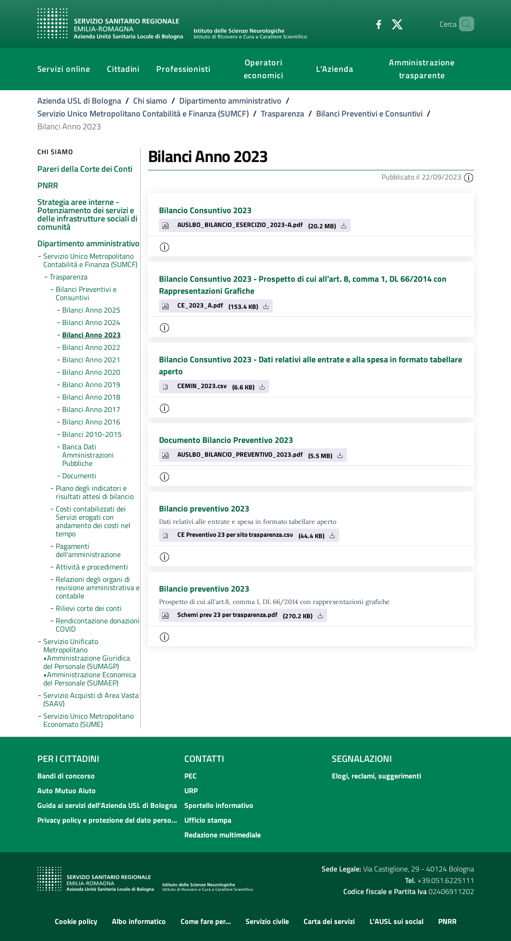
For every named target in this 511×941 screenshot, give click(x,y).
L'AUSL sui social (396, 921)
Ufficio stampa (207, 819)
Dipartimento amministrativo (230, 100)
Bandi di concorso (66, 775)
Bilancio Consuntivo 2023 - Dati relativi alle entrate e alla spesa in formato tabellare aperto (310, 365)
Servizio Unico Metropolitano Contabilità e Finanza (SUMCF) (143, 113)
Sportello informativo (218, 805)
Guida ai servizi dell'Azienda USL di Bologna (107, 805)
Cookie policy (76, 921)
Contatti (204, 758)
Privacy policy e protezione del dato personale (108, 819)
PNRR (447, 921)
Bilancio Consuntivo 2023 (205, 210)
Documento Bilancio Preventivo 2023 (226, 440)
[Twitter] (381, 23)
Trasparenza (282, 113)
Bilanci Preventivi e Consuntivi (369, 113)
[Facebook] (363, 23)
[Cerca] (463, 24)
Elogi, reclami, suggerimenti (376, 775)
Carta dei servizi (329, 921)
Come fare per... (206, 921)
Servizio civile (267, 921)
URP (191, 790)
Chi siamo (150, 100)
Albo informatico (139, 921)
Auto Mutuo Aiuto (66, 790)
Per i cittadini (68, 758)
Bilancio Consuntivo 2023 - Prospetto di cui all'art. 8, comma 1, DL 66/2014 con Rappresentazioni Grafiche (302, 285)
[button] (468, 176)
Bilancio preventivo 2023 (204, 508)
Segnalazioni (362, 758)
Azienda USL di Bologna (79, 100)
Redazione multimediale (222, 834)
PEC (190, 775)
